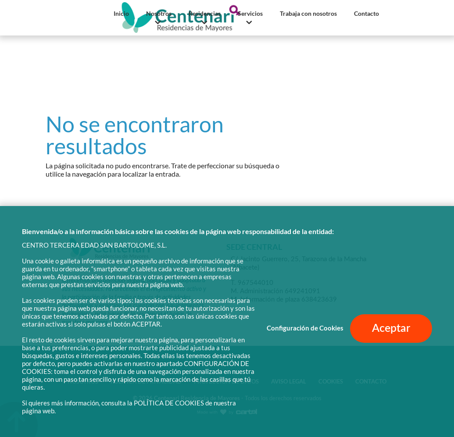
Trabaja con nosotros (308, 13)
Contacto (366, 13)
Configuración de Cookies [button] (305, 328)
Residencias (205, 13)
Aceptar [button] (391, 328)
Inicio (121, 13)
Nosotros (159, 13)
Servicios (250, 13)
